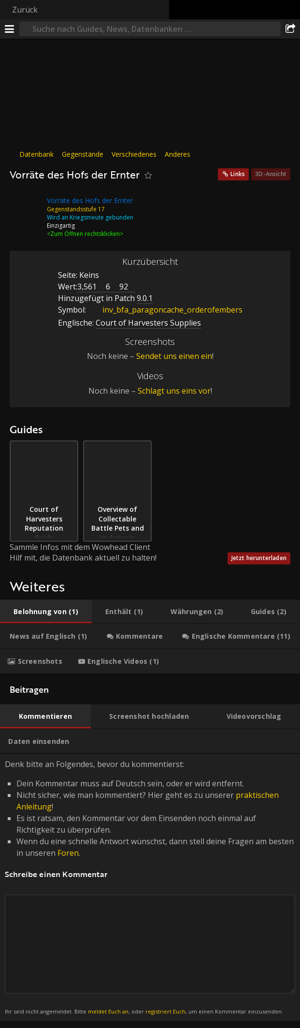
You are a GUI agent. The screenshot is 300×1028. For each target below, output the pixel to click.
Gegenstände (82, 154)
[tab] (46, 612)
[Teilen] (290, 29)
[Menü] (9, 29)
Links (237, 174)
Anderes (177, 154)
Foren (68, 853)
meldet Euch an (108, 1011)
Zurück (25, 9)
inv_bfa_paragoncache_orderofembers (165, 309)
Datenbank (36, 154)
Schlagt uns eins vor (174, 390)
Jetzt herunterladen (258, 558)
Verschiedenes (134, 154)
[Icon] (26, 208)
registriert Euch (165, 1011)
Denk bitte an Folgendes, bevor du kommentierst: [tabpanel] (150, 887)
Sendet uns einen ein (174, 356)
